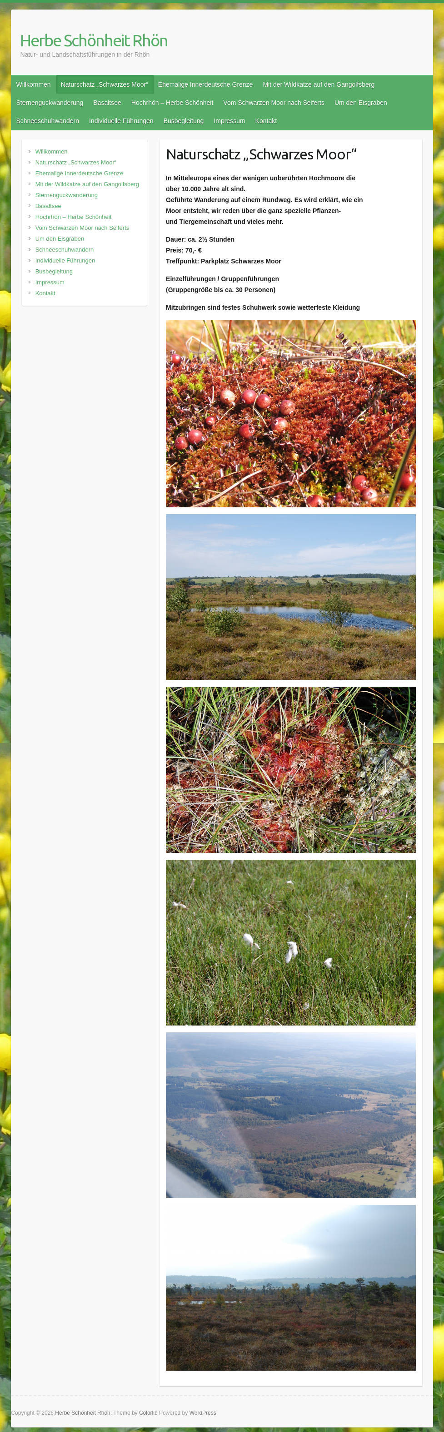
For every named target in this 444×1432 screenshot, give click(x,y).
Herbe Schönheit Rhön (94, 40)
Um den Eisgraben (360, 102)
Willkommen (33, 84)
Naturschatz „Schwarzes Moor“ (104, 84)
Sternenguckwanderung (49, 102)
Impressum (229, 120)
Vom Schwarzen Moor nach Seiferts (273, 102)
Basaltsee (107, 102)
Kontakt (266, 120)
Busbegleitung (184, 120)
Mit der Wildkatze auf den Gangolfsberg (318, 84)
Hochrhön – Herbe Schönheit (172, 102)
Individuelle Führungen (121, 120)
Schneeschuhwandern (47, 120)
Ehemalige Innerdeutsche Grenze (205, 84)
